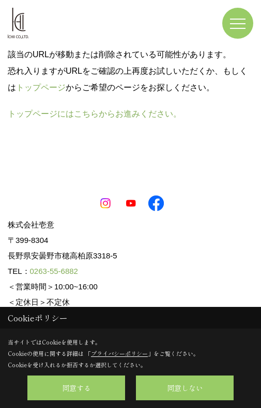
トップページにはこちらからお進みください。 (94, 113)
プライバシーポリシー (119, 353)
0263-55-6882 (54, 271)
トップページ (41, 87)
